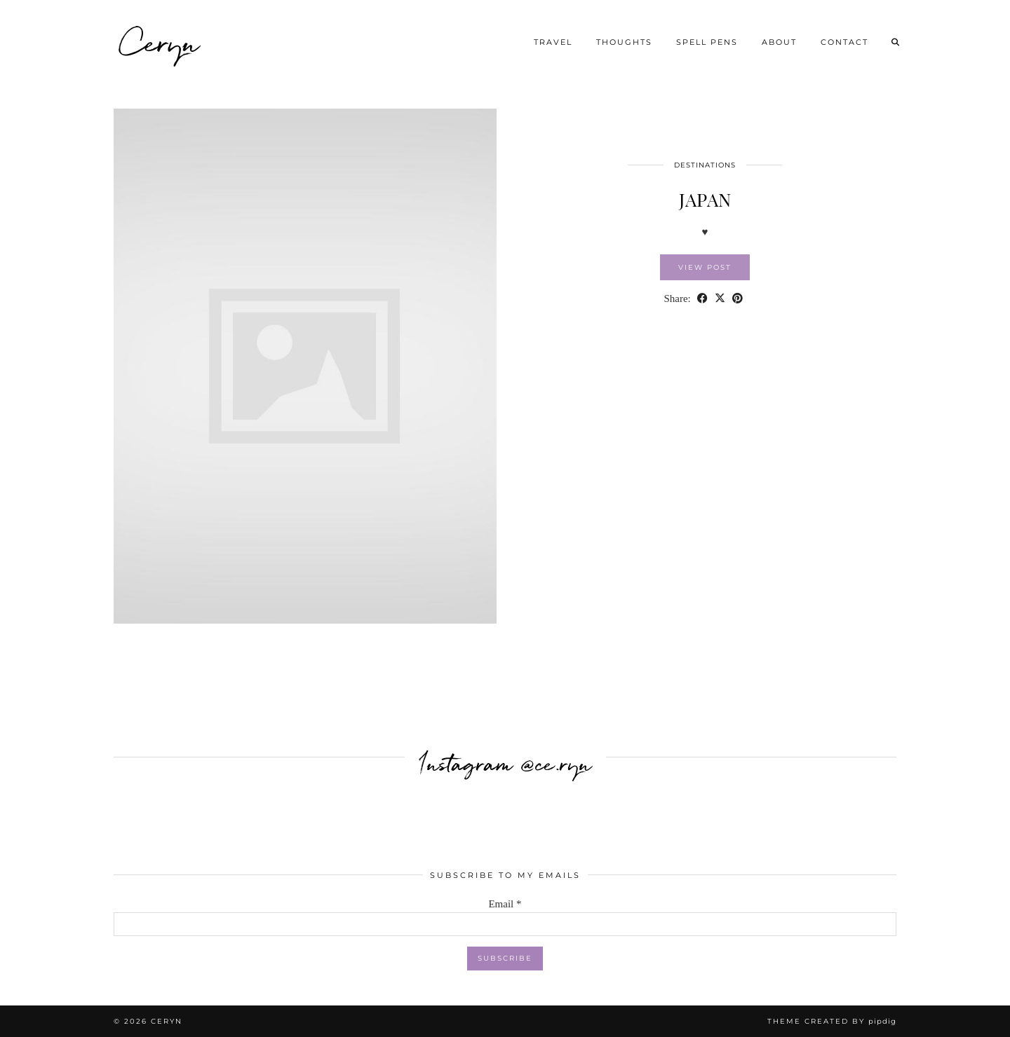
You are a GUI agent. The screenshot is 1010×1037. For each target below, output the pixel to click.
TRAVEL (553, 42)
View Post (705, 267)
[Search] (896, 42)
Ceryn (160, 42)
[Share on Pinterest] (737, 299)
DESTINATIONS (705, 165)
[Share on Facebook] (702, 299)
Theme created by (831, 1021)
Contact (844, 42)
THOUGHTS (624, 42)
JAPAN (705, 199)
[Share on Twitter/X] (720, 299)
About (779, 42)
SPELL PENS (707, 42)
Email (504, 903)
